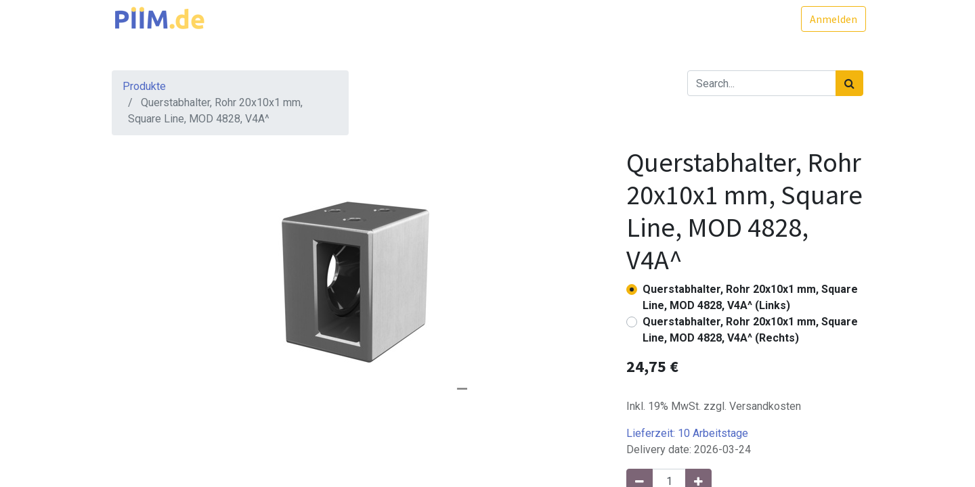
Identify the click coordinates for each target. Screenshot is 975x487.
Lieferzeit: (687, 433)
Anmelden (830, 19)
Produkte (144, 86)
